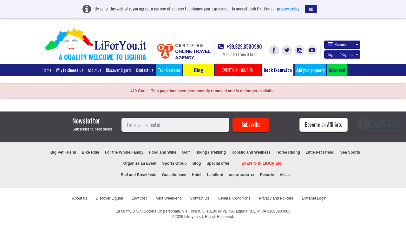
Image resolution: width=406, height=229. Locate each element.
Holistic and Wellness (251, 152)
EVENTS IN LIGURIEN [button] (238, 70)
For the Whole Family (124, 152)
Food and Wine (162, 152)
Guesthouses (174, 175)
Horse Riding (288, 152)
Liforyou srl (193, 216)
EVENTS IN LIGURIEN (261, 163)
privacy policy (288, 8)
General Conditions (234, 198)
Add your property (310, 70)
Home (47, 70)
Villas (285, 175)
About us (95, 70)
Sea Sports (350, 152)
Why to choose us (69, 70)
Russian (343, 44)
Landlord (215, 175)
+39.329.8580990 (240, 46)
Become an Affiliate (323, 124)
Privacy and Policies (276, 198)
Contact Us (145, 70)
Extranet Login (314, 198)
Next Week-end (168, 198)
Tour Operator (169, 70)
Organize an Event (140, 163)
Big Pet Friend (63, 152)
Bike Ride (90, 152)
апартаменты (241, 175)
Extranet (337, 70)
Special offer (217, 163)
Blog (197, 163)
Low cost (139, 198)
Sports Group (174, 163)
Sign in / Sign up (343, 54)
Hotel (196, 175)
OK (311, 9)
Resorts (267, 175)
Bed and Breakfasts (138, 175)
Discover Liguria (119, 70)
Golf (186, 152)
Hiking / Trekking (210, 152)
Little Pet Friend (320, 152)
